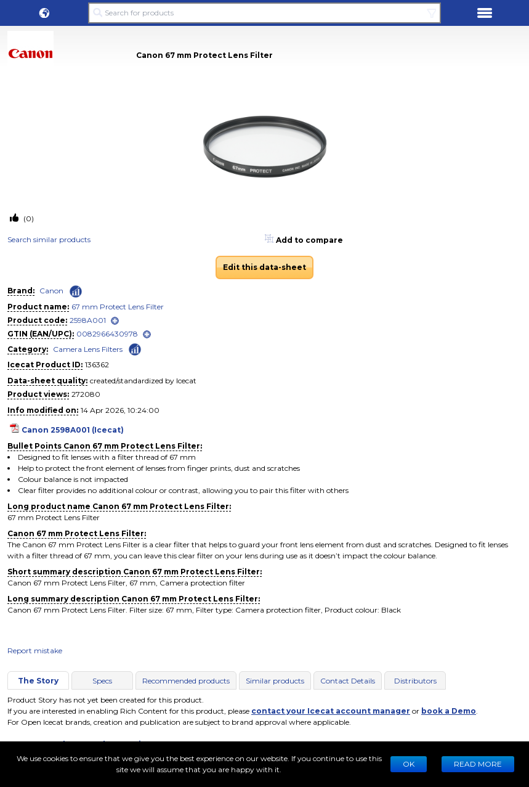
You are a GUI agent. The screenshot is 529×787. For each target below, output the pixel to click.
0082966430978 (107, 333)
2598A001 (88, 320)
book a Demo (448, 711)
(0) (28, 218)
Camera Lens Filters (88, 349)
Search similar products (49, 239)
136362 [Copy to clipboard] (97, 364)
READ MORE (478, 764)
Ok (408, 764)
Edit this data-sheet (264, 267)
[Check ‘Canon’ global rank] (75, 291)
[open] (115, 321)
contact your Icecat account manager (330, 711)
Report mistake (34, 650)
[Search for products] (264, 12)
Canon (51, 290)
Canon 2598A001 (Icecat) (73, 429)
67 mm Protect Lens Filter (117, 306)
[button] (44, 13)
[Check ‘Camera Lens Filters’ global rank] (134, 348)
